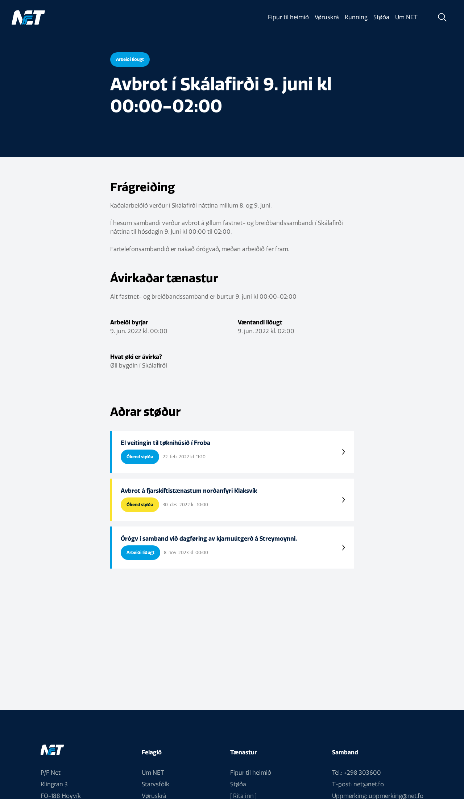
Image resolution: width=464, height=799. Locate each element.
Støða (381, 17)
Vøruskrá (326, 17)
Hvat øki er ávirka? (136, 356)
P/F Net (51, 772)
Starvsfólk (155, 784)
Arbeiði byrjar (129, 322)
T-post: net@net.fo (358, 784)
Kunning (356, 17)
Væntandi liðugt (260, 322)
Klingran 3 (54, 784)
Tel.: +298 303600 (356, 772)
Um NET (406, 17)
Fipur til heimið (288, 17)
